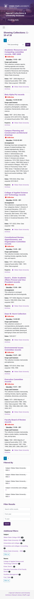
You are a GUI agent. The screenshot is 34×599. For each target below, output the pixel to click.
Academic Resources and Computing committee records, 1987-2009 (16, 52)
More (6, 554)
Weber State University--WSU (13, 540)
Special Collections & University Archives (16, 14)
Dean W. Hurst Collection (15, 314)
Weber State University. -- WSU (13, 551)
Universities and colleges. (12, 543)
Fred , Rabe (7, 577)
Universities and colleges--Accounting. (16, 546)
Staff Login (26, 595)
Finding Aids (13, 20)
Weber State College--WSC (12, 537)
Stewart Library (17, 595)
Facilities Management (11, 574)
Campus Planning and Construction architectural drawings (16, 133)
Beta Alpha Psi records (14, 95)
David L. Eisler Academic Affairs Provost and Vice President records (15, 280)
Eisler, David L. (8, 566)
